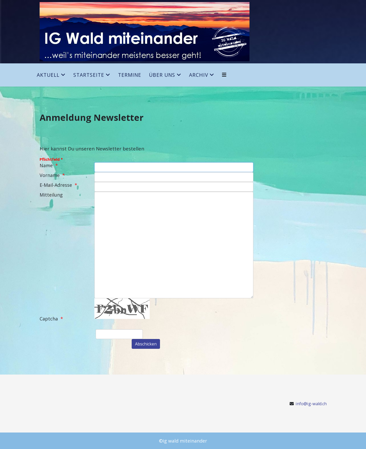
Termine (129, 74)
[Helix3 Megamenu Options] (224, 74)
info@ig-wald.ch (311, 403)
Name (46, 165)
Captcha (49, 319)
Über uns (162, 74)
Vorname (50, 175)
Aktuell (48, 74)
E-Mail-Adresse (56, 185)
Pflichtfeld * (51, 159)
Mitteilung (51, 195)
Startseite (88, 74)
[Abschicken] (146, 344)
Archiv (198, 74)
